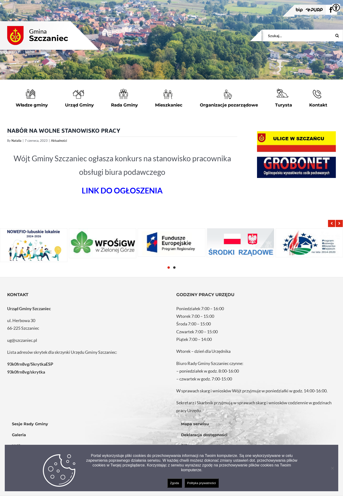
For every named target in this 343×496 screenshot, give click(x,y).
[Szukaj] (337, 35)
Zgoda (174, 483)
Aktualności (59, 140)
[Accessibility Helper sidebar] (336, 7)
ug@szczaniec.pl (22, 340)
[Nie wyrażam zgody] (332, 468)
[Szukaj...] (302, 35)
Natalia (16, 140)
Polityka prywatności (201, 483)
